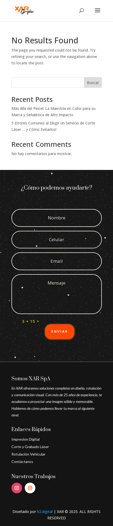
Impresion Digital (25, 439)
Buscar (93, 82)
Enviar (59, 331)
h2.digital (45, 511)
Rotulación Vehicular (28, 454)
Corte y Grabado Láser (30, 446)
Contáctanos (22, 461)
